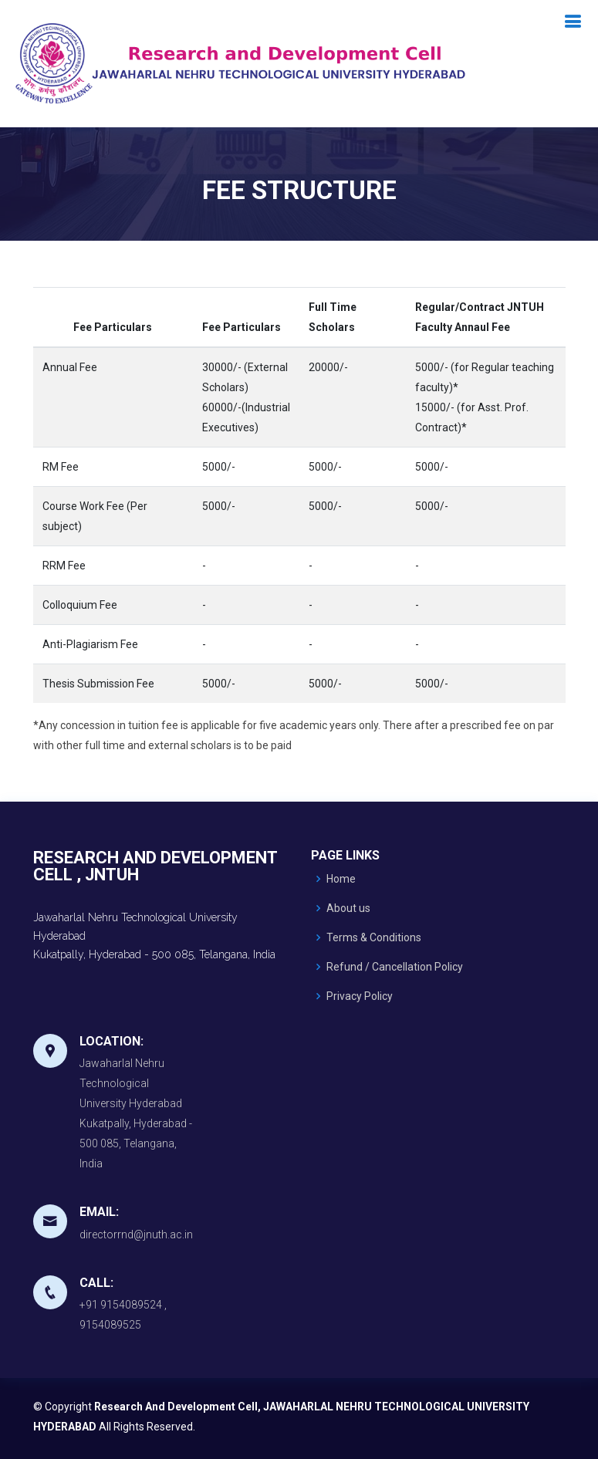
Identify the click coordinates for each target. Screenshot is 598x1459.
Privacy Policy (359, 996)
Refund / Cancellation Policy (394, 966)
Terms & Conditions (373, 937)
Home (341, 878)
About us (348, 908)
